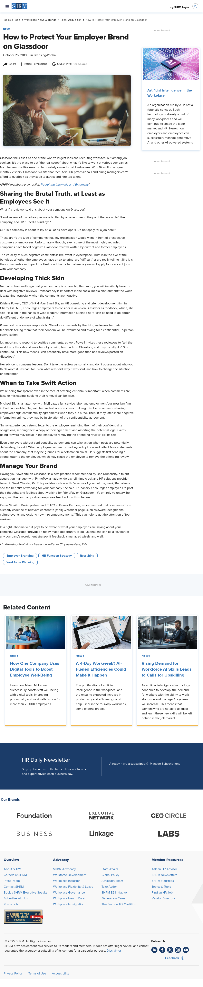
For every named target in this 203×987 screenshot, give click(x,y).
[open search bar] (195, 6)
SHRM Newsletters (164, 875)
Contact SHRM (14, 886)
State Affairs (110, 869)
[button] (165, 764)
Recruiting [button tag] (87, 555)
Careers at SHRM (15, 875)
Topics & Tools (161, 886)
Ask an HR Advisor (164, 869)
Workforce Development (69, 875)
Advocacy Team (112, 880)
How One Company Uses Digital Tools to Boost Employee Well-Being (34, 669)
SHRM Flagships (163, 880)
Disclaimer (114, 950)
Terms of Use (37, 973)
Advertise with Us (16, 898)
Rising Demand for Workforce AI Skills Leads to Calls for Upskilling (167, 669)
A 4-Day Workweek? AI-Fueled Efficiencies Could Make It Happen (101, 669)
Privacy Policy (13, 973)
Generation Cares (113, 898)
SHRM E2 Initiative (114, 892)
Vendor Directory (163, 898)
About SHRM (12, 869)
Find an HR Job (162, 892)
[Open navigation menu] (7, 6)
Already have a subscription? (128, 763)
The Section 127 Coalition (119, 904)
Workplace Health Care (68, 898)
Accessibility (60, 973)
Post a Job (11, 904)
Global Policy (110, 875)
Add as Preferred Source (69, 64)
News (14, 655)
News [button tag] (7, 29)
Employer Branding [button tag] (20, 555)
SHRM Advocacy (64, 869)
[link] (11, 20)
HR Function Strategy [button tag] (57, 555)
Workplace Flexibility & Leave (73, 886)
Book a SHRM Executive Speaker (26, 892)
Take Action (110, 886)
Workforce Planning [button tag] (20, 562)
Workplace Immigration (68, 904)
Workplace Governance (69, 892)
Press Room (12, 880)
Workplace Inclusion (67, 880)
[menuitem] (19, 6)
